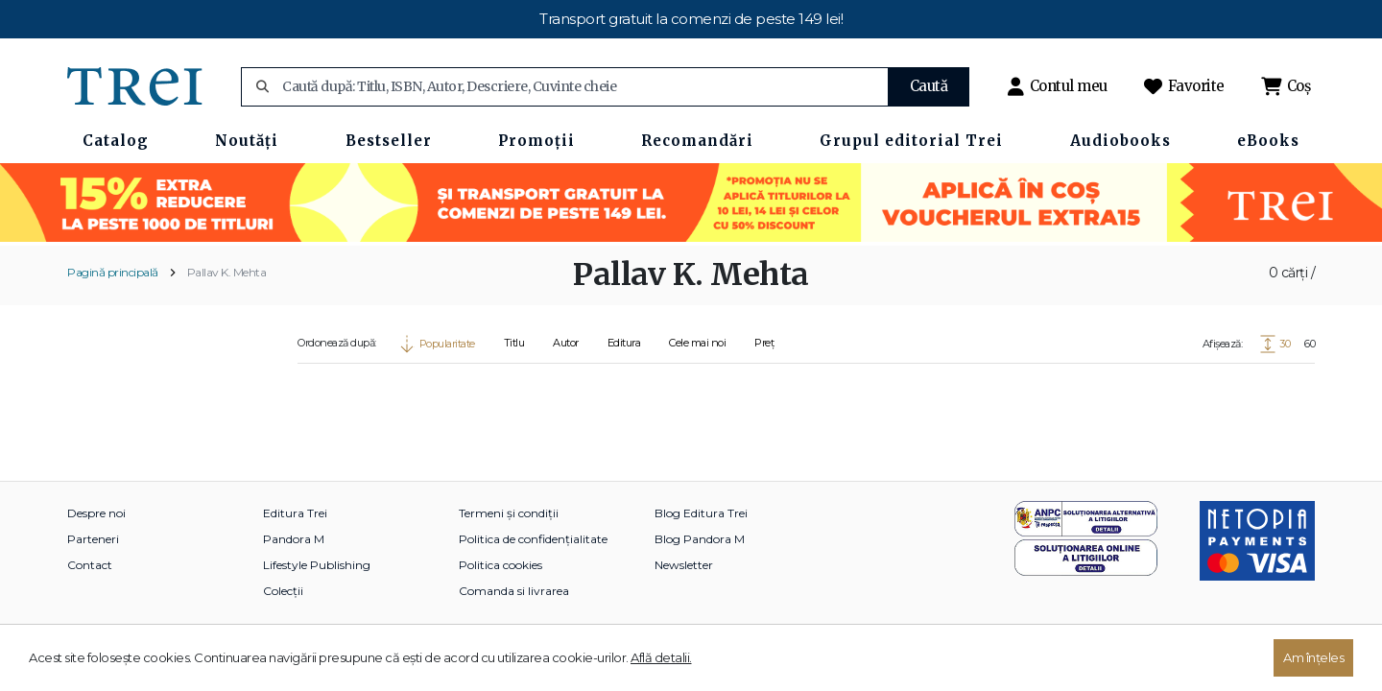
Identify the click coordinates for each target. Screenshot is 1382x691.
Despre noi (96, 513)
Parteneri (93, 539)
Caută (929, 86)
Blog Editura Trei (701, 513)
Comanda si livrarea (514, 591)
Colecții (283, 591)
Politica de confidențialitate (533, 539)
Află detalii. (661, 657)
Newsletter (684, 565)
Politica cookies (500, 565)
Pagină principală (112, 272)
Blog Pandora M (700, 539)
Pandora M (293, 539)
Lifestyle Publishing (316, 565)
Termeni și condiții (509, 513)
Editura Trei (295, 513)
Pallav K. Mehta (227, 272)
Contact (89, 565)
